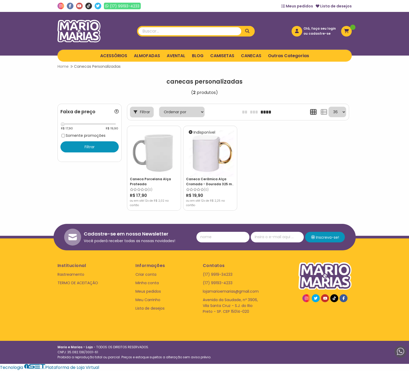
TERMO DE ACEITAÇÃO (78, 283)
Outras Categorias (288, 56)
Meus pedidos (297, 6)
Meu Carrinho (147, 299)
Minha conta (147, 283)
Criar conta (145, 274)
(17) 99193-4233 (217, 283)
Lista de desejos (334, 6)
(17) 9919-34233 (217, 274)
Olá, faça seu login (320, 28)
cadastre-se (320, 33)
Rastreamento (71, 274)
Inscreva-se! (325, 237)
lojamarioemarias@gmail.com (231, 291)
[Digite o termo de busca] (189, 31)
